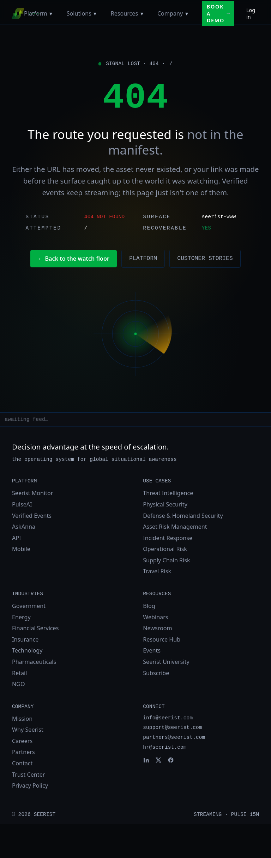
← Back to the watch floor (73, 258)
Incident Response (167, 538)
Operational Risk (165, 549)
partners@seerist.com (174, 737)
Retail (19, 673)
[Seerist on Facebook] (171, 760)
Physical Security (165, 504)
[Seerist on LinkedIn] (146, 760)
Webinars (155, 617)
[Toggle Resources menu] (141, 13)
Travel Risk (157, 571)
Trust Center (28, 774)
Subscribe (156, 673)
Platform (35, 13)
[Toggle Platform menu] (51, 13)
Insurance (25, 639)
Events (152, 650)
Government (29, 606)
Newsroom (157, 628)
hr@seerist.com (164, 747)
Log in (250, 13)
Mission (22, 719)
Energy (21, 617)
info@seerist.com (168, 718)
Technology (27, 650)
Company (170, 13)
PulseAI (22, 504)
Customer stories (205, 258)
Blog (149, 606)
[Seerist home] (18, 13)
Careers (22, 741)
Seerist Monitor (32, 493)
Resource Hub (161, 639)
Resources (124, 13)
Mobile (21, 549)
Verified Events (32, 516)
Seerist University (166, 662)
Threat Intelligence (168, 493)
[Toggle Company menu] (186, 13)
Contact (22, 763)
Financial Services (35, 628)
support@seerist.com (172, 727)
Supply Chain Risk (166, 560)
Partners (23, 752)
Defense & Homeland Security (183, 516)
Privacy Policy (30, 785)
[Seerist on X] (158, 760)
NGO (18, 684)
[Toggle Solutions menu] (95, 13)
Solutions (79, 13)
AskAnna (23, 527)
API (16, 538)
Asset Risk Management (175, 527)
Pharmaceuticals (34, 662)
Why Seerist (27, 730)
